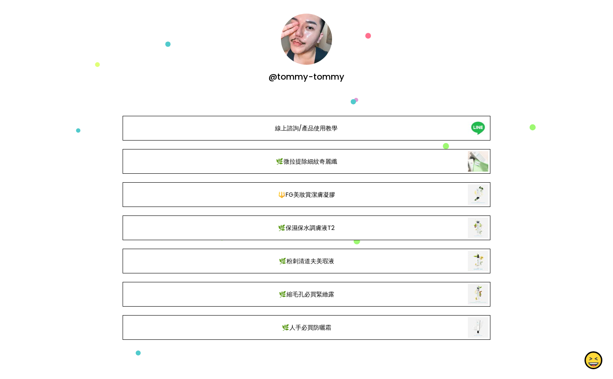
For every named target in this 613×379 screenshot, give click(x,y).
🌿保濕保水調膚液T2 (306, 228)
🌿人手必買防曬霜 (306, 327)
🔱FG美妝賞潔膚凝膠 (306, 194)
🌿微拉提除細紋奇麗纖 (306, 161)
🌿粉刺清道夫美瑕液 (306, 261)
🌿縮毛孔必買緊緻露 (306, 294)
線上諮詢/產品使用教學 (306, 128)
